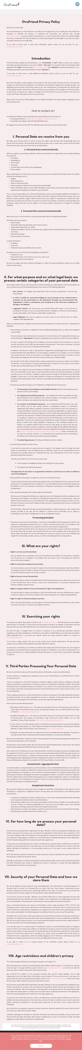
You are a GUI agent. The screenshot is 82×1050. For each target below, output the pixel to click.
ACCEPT (41, 1046)
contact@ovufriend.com (15, 47)
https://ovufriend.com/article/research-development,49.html (41, 431)
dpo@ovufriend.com (32, 119)
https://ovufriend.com (14, 36)
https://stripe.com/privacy (54, 729)
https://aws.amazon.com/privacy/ (28, 712)
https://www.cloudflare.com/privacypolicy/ (49, 720)
